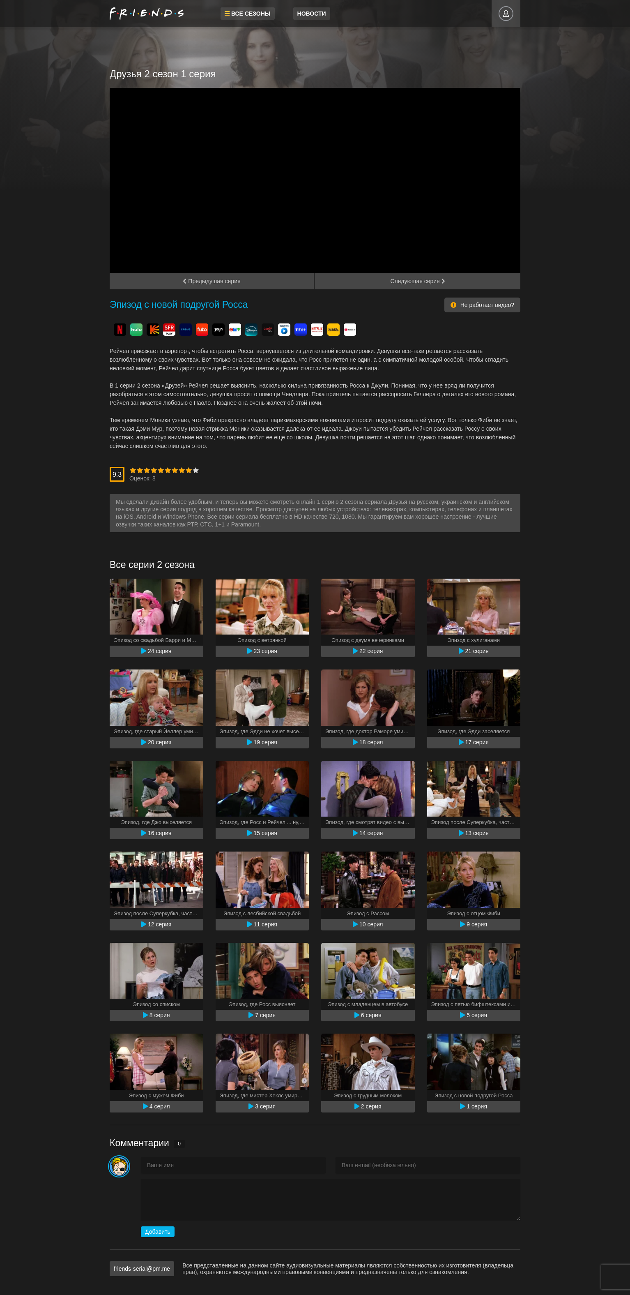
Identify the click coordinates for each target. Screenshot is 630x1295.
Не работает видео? (482, 305)
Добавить (157, 1231)
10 (195, 470)
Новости (311, 13)
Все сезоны (248, 13)
